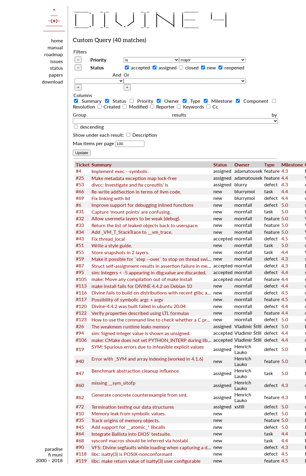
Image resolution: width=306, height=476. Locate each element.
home (57, 40)
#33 (80, 225)
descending (92, 127)
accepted (140, 67)
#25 (80, 178)
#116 (81, 292)
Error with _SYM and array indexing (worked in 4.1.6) (147, 359)
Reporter (163, 106)
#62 (80, 397)
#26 (80, 326)
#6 (78, 205)
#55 (80, 252)
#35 (80, 420)
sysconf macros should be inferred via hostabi (139, 440)
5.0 (284, 205)
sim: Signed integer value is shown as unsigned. (140, 333)
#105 (81, 279)
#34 (80, 232)
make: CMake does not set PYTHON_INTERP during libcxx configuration (167, 340)
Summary (89, 101)
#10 (80, 413)
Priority (98, 60)
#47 (80, 373)
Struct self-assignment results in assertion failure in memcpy (155, 266)
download (52, 81)
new (211, 67)
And (117, 75)
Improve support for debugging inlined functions (142, 205)
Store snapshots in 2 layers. (120, 252)
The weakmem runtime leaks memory (130, 326)
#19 (80, 349)
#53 (80, 184)
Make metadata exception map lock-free (134, 178)
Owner (169, 101)
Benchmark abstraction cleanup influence (135, 371)
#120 (81, 306)
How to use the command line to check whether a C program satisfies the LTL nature (180, 319)
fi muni (55, 454)
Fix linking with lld (110, 198)
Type (192, 101)
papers (56, 75)
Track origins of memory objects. (125, 420)
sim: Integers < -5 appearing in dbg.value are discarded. (148, 272)
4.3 (284, 171)
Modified (136, 106)
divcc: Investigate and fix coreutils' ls (129, 185)
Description (141, 135)
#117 (81, 299)
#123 (81, 319)
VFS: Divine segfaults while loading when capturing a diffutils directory (166, 447)
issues (56, 61)
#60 (80, 385)
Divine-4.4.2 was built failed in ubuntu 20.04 (138, 306)
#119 (81, 460)
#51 (80, 245)
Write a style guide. (111, 245)
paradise (54, 449)
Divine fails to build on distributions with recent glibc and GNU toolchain (168, 292)
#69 (80, 198)
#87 (80, 265)
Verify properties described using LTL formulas (140, 313)
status (56, 68)
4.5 (284, 238)
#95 (80, 272)
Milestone (219, 101)
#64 (80, 433)
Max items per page (93, 143)
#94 (80, 333)
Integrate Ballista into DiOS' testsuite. (131, 434)
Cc (212, 106)
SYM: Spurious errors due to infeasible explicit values (147, 346)
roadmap (53, 54)
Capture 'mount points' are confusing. (131, 212)
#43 (80, 238)
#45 (80, 427)
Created (109, 106)
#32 (80, 218)
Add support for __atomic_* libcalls (128, 427)
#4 (78, 171)
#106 (81, 340)
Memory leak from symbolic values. (128, 413)
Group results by (175, 114)
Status (97, 67)
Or (126, 75)
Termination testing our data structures (132, 407)
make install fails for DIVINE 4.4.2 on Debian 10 (141, 286)
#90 (80, 447)
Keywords (191, 106)
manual (55, 47)
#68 (80, 440)
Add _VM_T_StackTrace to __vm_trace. (131, 232)
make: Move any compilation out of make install (141, 279)
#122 (81, 313)
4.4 (284, 178)
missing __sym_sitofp (113, 383)
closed (192, 67)
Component (253, 101)
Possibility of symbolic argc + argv (127, 299)
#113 (81, 285)
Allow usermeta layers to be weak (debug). (135, 218)
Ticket (83, 164)
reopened (234, 67)
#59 (80, 258)
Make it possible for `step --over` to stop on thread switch (153, 259)
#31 (80, 211)
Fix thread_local (108, 239)
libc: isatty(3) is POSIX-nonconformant (131, 454)
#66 (80, 191)
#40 (80, 361)
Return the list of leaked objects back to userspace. (145, 225)
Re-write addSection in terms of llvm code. (136, 191)
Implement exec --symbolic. (120, 171)
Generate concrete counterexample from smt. (139, 395)
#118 (81, 453)
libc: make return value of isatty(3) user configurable (145, 461)
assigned (168, 67)
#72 (80, 406)
